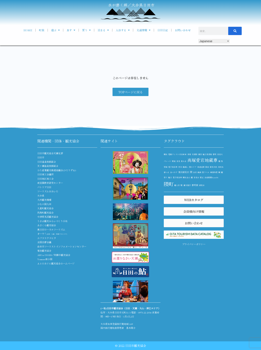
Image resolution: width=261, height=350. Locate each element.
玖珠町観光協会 (45, 212)
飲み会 (183, 161)
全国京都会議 (44, 242)
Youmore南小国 (44, 259)
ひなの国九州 (44, 204)
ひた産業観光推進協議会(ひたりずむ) (56, 170)
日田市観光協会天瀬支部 (50, 153)
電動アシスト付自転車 (177, 154)
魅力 (170, 177)
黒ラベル (205, 172)
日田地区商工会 (45, 178)
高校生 (221, 167)
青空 (180, 167)
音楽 (178, 161)
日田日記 (162, 30)
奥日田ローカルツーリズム (51, 229)
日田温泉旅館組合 (46, 161)
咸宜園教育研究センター (50, 182)
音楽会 (196, 177)
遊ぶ (55, 30)
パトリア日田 (44, 187)
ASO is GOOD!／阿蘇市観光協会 (53, 255)
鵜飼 (199, 172)
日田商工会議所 (45, 174)
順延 (174, 161)
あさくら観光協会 (46, 225)
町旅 (41, 30)
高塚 (189, 154)
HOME (27, 30)
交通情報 (143, 30)
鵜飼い (185, 167)
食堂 (195, 172)
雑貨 (200, 154)
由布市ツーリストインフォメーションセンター (61, 246)
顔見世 (202, 185)
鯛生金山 (186, 177)
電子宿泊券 (177, 177)
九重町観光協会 (45, 208)
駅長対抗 (213, 167)
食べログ (173, 172)
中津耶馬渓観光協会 (47, 216)
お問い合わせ (183, 30)
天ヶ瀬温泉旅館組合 (47, 166)
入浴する (123, 30)
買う (86, 30)
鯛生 (165, 154)
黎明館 (195, 185)
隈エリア (192, 167)
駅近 (202, 177)
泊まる (103, 30)
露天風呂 (187, 185)
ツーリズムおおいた (47, 191)
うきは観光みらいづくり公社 (52, 221)
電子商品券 (172, 167)
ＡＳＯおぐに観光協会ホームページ (56, 263)
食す (71, 30)
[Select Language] (214, 41)
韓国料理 (214, 172)
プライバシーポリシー (193, 244)
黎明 (214, 154)
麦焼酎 (194, 154)
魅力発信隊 (207, 154)
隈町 (168, 183)
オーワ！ (52, 233)
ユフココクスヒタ (46, 238)
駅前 (207, 167)
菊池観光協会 (44, 250)
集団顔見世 (183, 172)
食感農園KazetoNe (211, 177)
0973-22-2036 (144, 312)
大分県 (40, 195)
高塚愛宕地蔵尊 (202, 160)
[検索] (235, 31)
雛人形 (177, 185)
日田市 (40, 157)
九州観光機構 (44, 199)
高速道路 (201, 167)
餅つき (166, 172)
